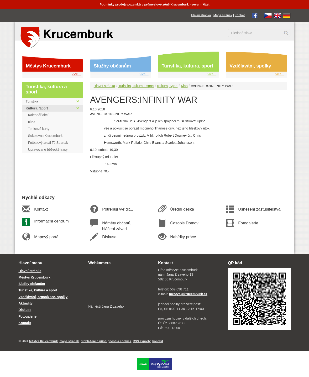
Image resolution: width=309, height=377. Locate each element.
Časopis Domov (184, 223)
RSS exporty (142, 341)
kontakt (157, 341)
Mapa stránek (222, 15)
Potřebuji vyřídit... (117, 209)
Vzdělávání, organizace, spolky (43, 297)
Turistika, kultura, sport (187, 65)
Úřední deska (182, 209)
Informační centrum (51, 221)
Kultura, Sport (167, 86)
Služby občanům (112, 65)
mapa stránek (69, 341)
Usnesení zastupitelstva (259, 209)
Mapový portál (46, 237)
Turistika (52, 101)
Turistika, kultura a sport (136, 86)
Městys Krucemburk (48, 65)
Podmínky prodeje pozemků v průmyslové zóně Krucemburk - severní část (154, 4)
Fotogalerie (248, 223)
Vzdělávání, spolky (250, 65)
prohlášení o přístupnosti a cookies (105, 341)
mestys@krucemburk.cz (188, 294)
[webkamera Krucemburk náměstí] (119, 285)
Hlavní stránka (201, 15)
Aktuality (26, 303)
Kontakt (240, 15)
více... (76, 74)
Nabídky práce (183, 237)
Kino (184, 86)
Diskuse (109, 237)
